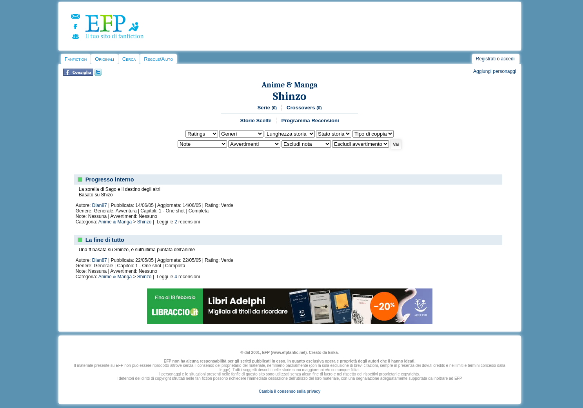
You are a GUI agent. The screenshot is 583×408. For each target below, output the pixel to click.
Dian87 (99, 205)
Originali (104, 59)
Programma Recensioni (310, 120)
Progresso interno (109, 179)
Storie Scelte (255, 120)
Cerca (129, 59)
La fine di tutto (104, 240)
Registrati (486, 59)
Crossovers (304, 108)
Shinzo (290, 96)
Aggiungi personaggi (494, 71)
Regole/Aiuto (158, 59)
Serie (267, 108)
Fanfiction (76, 59)
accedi (508, 59)
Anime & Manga (290, 84)
